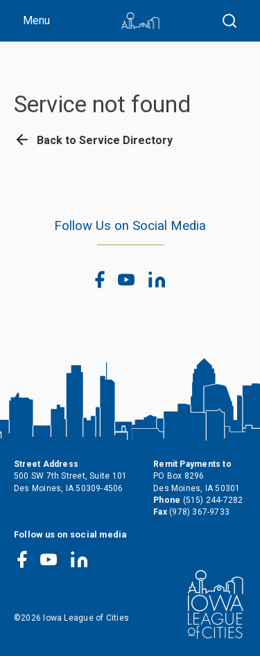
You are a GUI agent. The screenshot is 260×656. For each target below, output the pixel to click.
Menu (36, 20)
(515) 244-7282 (213, 500)
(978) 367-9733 (199, 512)
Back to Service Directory (93, 140)
